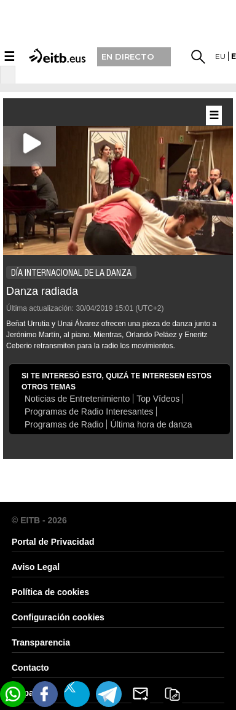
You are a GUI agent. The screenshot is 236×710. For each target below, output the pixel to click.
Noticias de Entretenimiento (77, 399)
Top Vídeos (157, 399)
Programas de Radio (64, 424)
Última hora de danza (151, 424)
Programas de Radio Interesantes (89, 411)
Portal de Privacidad (53, 542)
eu (220, 56)
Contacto (30, 668)
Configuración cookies (58, 617)
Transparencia (41, 642)
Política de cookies (50, 592)
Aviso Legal (36, 567)
